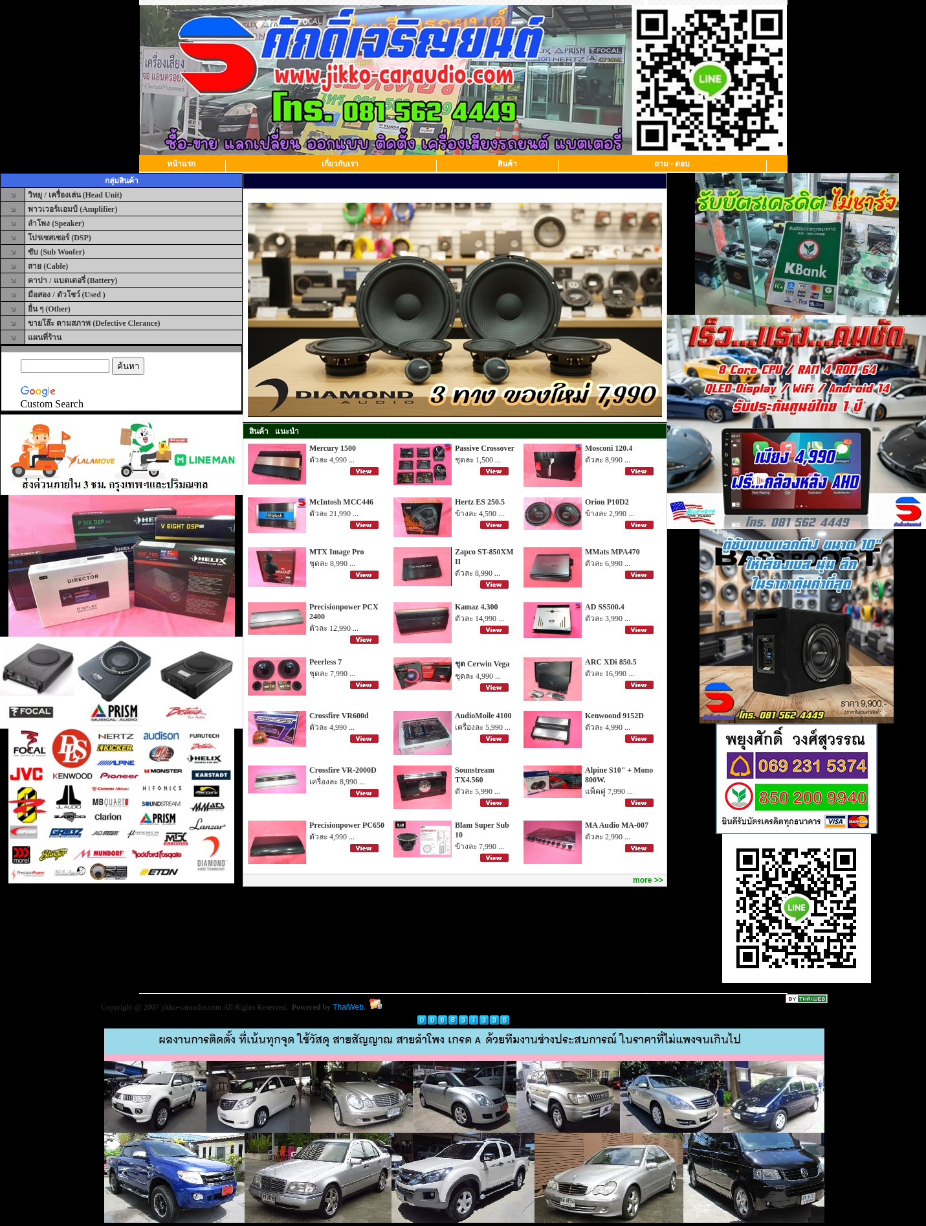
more (642, 880)
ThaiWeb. (349, 1007)
